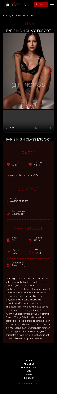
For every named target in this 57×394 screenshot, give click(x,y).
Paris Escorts (19, 16)
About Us (29, 364)
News (29, 375)
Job (29, 371)
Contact (29, 378)
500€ (15, 163)
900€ (38, 163)
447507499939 (19, 201)
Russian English (20, 264)
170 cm (38, 239)
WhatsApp (41, 4)
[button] (51, 70)
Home (6, 16)
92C (17, 251)
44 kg (39, 251)
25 (14, 239)
